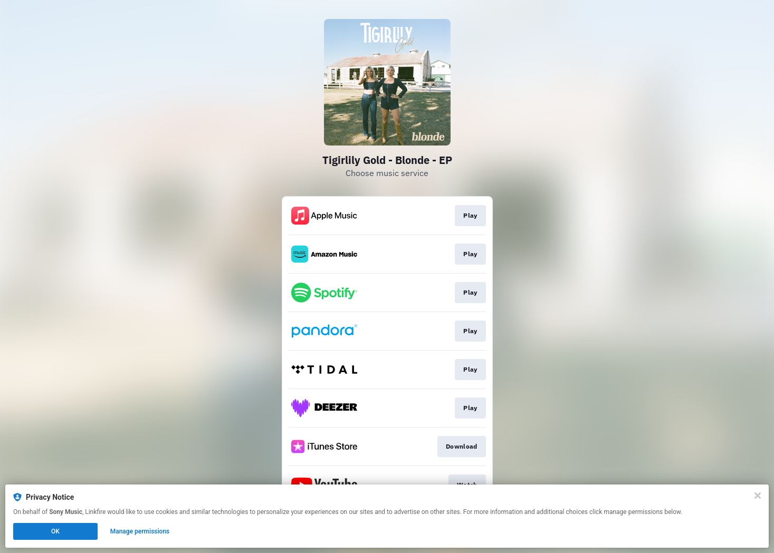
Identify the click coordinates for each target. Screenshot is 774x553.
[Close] (757, 495)
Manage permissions (140, 531)
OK (55, 531)
